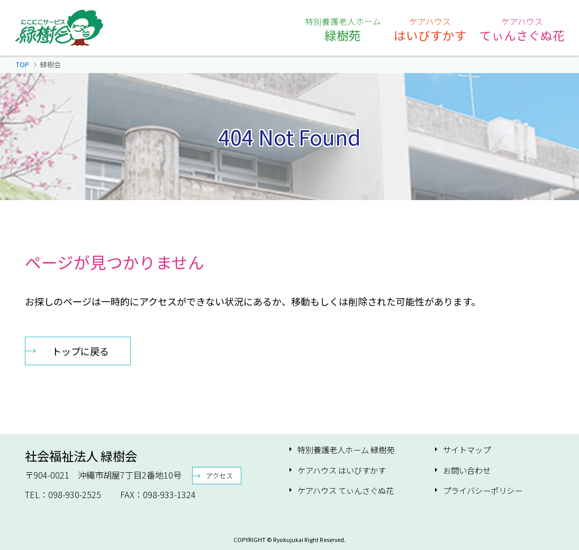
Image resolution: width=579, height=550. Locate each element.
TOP (22, 64)
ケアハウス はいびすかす (341, 470)
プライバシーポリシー (482, 490)
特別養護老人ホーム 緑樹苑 (345, 449)
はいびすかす (430, 29)
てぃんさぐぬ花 (522, 29)
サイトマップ (467, 449)
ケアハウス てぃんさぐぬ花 (345, 490)
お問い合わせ (467, 470)
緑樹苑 (343, 29)
